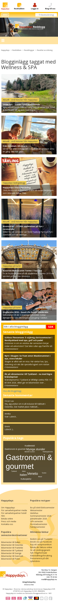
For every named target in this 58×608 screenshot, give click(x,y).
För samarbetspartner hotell (13, 513)
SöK (50, 327)
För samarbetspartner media (14, 510)
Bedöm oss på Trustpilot (41, 539)
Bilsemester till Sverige (11, 553)
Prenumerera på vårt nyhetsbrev (39, 559)
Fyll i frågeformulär (38, 553)
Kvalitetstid (30, 445)
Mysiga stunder (35, 449)
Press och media (8, 521)
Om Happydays (8, 507)
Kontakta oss (7, 524)
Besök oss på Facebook (41, 541)
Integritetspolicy (29, 582)
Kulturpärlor (26, 479)
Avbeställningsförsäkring (41, 555)
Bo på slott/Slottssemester (42, 507)
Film (3, 516)
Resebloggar (29, 50)
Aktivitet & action (30, 452)
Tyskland (14, 471)
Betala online (7, 518)
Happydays (5, 50)
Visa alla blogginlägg (12, 391)
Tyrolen (44, 473)
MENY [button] (5, 14)
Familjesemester (37, 527)
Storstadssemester (38, 524)
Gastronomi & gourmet (15, 449)
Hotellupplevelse (48, 452)
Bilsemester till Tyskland (12, 550)
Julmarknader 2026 (38, 518)
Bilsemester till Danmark (12, 556)
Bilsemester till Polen (10, 558)
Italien (23, 474)
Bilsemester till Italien (10, 542)
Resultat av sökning (45, 50)
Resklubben (16, 50)
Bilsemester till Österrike (12, 545)
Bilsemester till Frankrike (12, 547)
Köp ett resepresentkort (41, 544)
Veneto (32, 473)
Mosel (40, 476)
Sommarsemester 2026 (40, 516)
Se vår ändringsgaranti (40, 550)
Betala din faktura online (41, 547)
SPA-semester (36, 521)
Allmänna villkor (29, 584)
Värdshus (34, 513)
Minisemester (36, 510)
